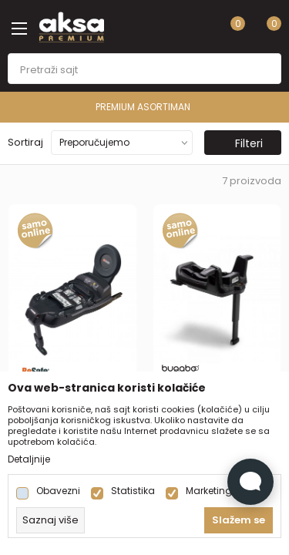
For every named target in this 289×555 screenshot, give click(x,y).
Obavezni (58, 491)
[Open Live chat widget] (250, 482)
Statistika (133, 491)
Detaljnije (29, 459)
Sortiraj (25, 142)
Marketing (209, 491)
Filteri (241, 143)
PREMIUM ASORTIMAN (143, 106)
